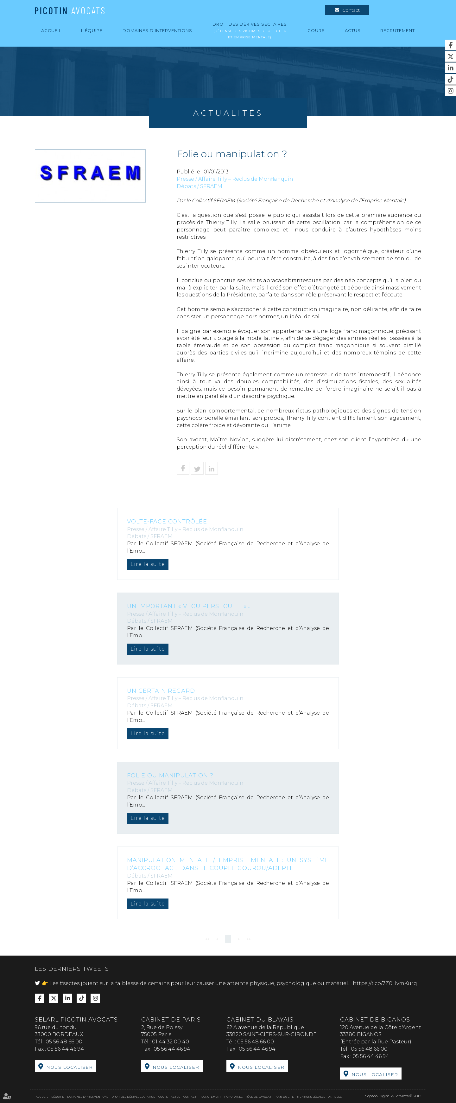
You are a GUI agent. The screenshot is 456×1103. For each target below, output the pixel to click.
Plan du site (284, 1096)
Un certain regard (161, 690)
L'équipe (92, 30)
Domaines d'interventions (157, 30)
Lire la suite (147, 564)
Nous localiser (69, 1067)
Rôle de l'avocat (258, 1096)
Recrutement (397, 30)
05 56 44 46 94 (65, 1049)
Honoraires (233, 1096)
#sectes (69, 983)
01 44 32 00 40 (170, 1042)
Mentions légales (311, 1096)
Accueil (51, 30)
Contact (351, 10)
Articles (335, 1096)
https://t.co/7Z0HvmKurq (385, 983)
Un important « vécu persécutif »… (188, 606)
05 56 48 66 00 (64, 1042)
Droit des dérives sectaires (249, 30)
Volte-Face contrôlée (167, 521)
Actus (353, 30)
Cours (316, 30)
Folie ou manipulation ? (170, 775)
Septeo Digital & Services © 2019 (393, 1095)
